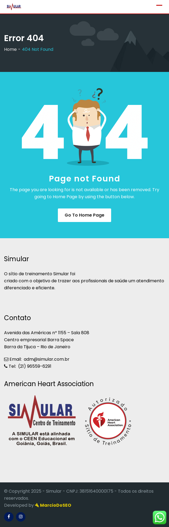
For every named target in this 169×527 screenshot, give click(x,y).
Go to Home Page (84, 215)
